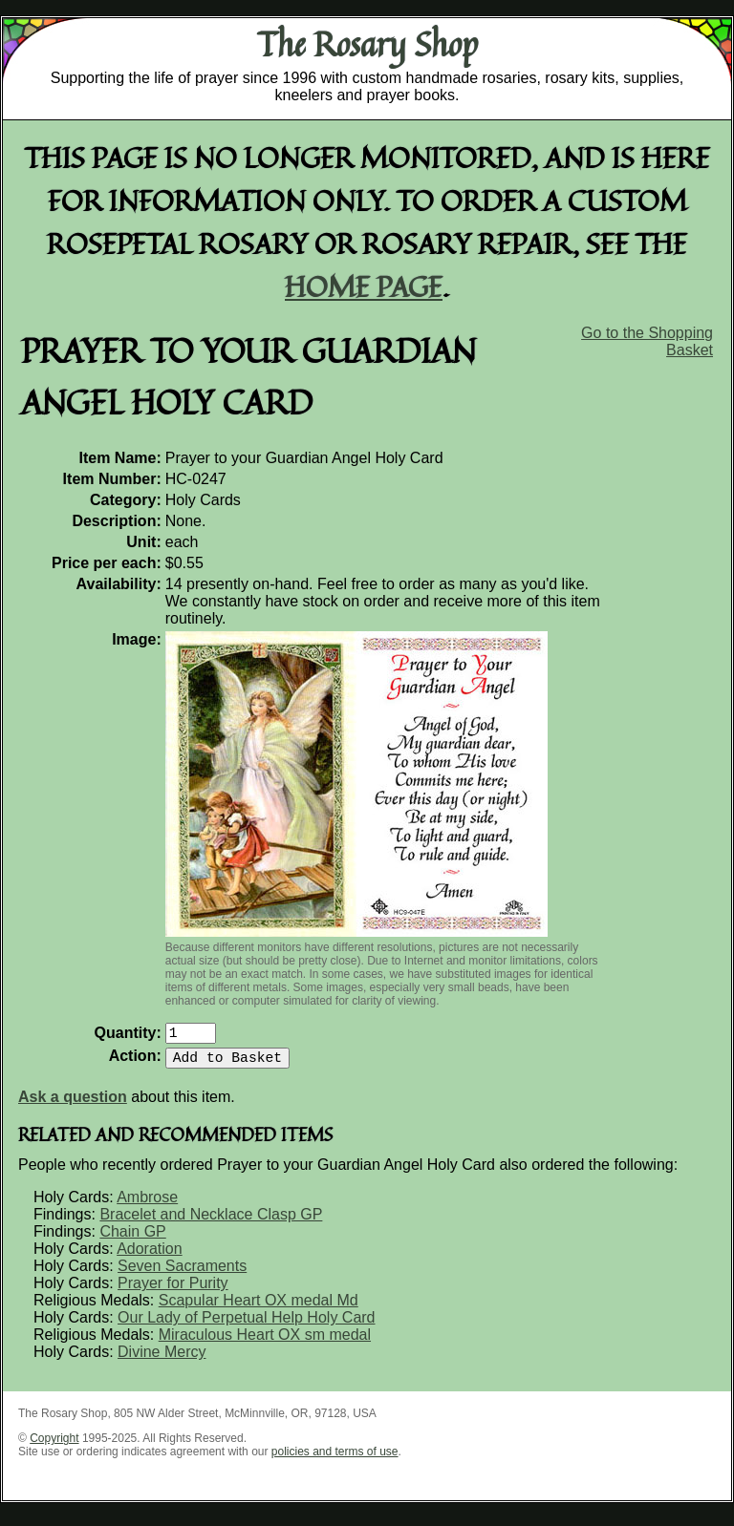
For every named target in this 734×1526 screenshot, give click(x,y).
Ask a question (72, 1104)
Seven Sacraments (182, 1273)
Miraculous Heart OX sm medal (265, 1342)
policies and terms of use (335, 1459)
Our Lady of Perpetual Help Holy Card (246, 1325)
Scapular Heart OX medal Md (258, 1308)
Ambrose (147, 1205)
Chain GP (132, 1239)
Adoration (150, 1256)
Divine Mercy (161, 1359)
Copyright (54, 1445)
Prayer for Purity (173, 1290)
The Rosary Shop (367, 44)
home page (364, 286)
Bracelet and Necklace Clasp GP (210, 1222)
